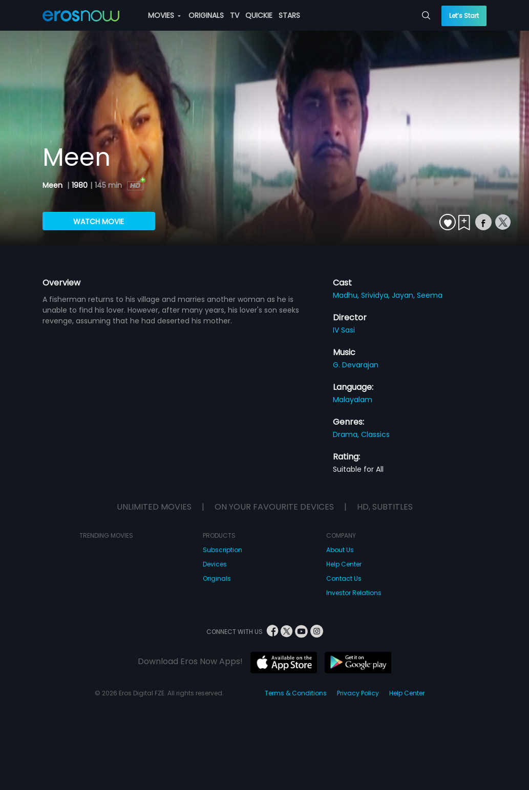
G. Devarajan (355, 365)
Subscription (222, 549)
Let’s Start (464, 15)
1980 (80, 185)
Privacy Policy (358, 693)
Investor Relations (354, 592)
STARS (289, 15)
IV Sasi (344, 330)
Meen (54, 185)
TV (234, 15)
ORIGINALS (206, 15)
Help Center (344, 564)
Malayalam (352, 399)
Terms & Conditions (296, 693)
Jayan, (404, 295)
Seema (429, 295)
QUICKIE (258, 15)
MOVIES (164, 15)
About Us (340, 549)
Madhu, (347, 295)
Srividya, (376, 295)
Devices (215, 564)
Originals (217, 578)
